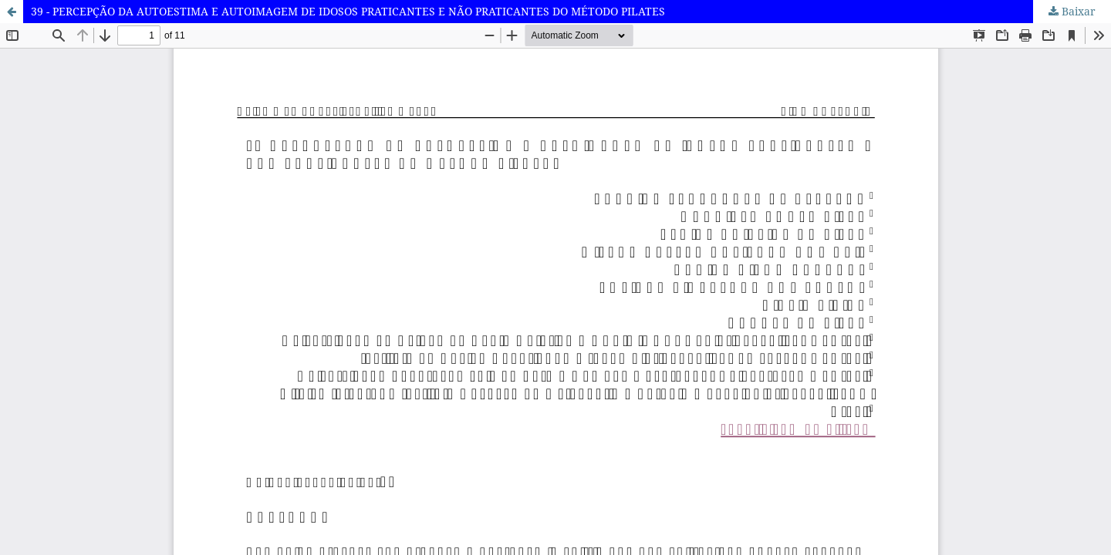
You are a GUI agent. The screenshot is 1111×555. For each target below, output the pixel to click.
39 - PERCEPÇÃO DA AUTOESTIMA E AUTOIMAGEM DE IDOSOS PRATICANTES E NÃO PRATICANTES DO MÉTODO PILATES (348, 11)
